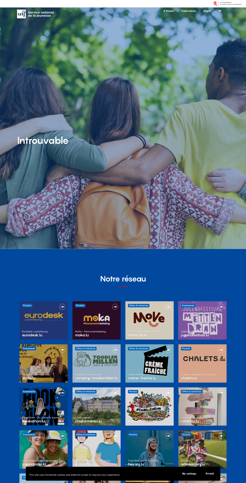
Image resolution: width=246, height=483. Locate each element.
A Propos (168, 10)
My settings (189, 473)
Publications (189, 10)
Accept (210, 473)
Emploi (207, 10)
